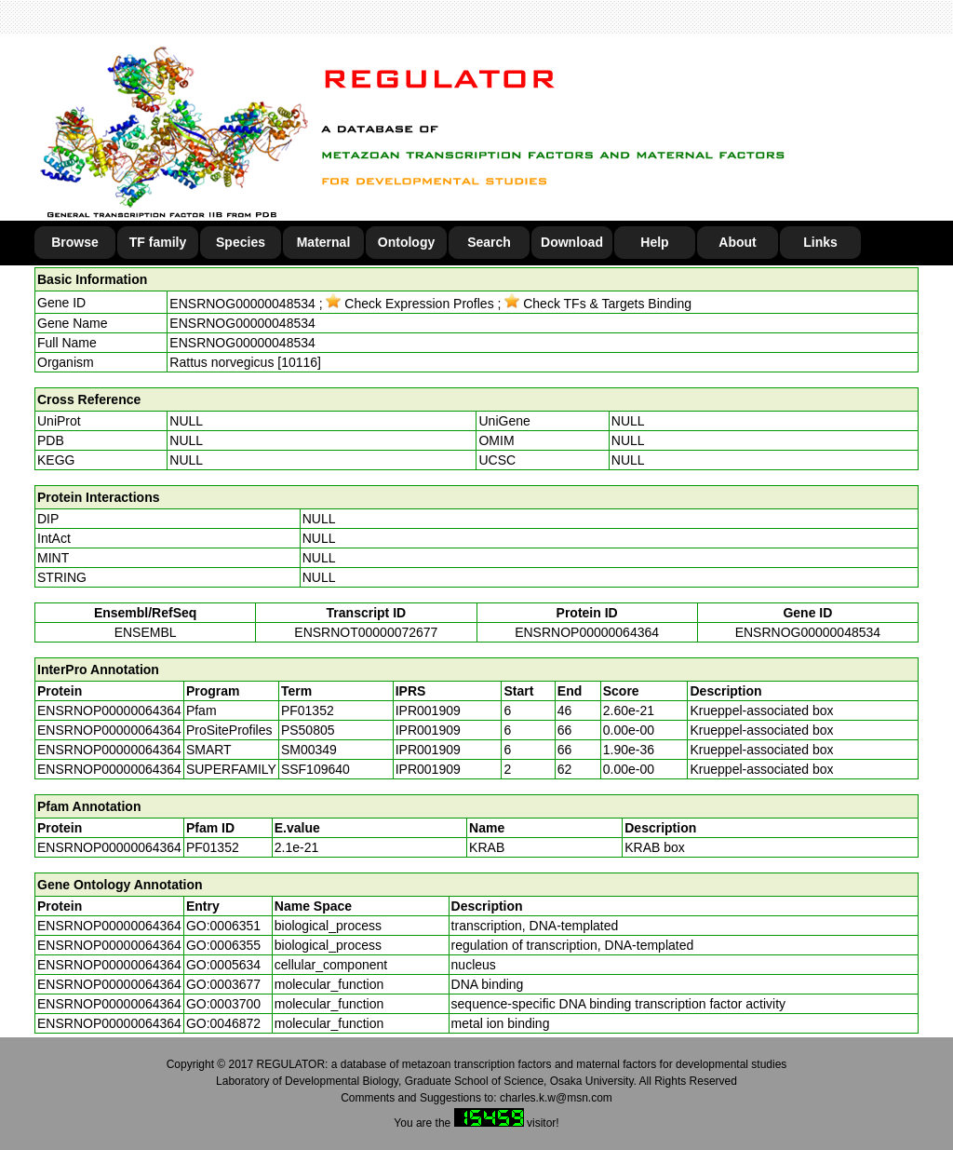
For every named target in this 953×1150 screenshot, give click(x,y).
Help (654, 242)
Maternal (324, 242)
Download (572, 242)
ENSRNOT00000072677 (365, 632)
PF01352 (212, 847)
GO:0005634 (223, 964)
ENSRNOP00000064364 (587, 632)
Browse (75, 242)
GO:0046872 (223, 1023)
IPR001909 (428, 710)
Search (489, 242)
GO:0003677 (223, 984)
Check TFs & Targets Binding (597, 303)
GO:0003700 (223, 1003)
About (737, 242)
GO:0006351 (223, 925)
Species (240, 242)
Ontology (406, 242)
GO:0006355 (223, 945)
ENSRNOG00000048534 (242, 303)
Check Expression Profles (409, 303)
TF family (157, 242)
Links (820, 242)
